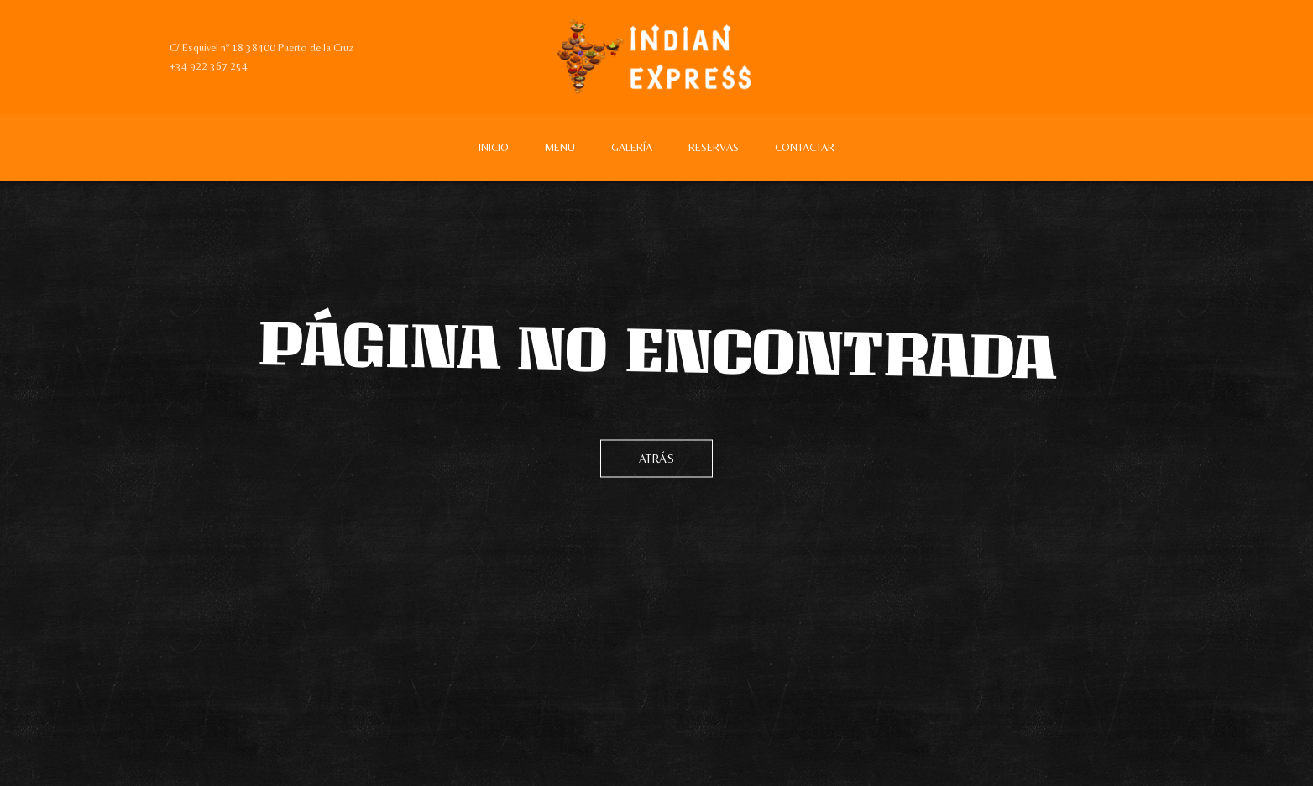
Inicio (494, 147)
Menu (560, 147)
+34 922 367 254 (209, 66)
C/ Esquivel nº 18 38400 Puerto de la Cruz (261, 47)
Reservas (713, 147)
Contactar (804, 147)
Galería (631, 147)
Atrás (657, 458)
